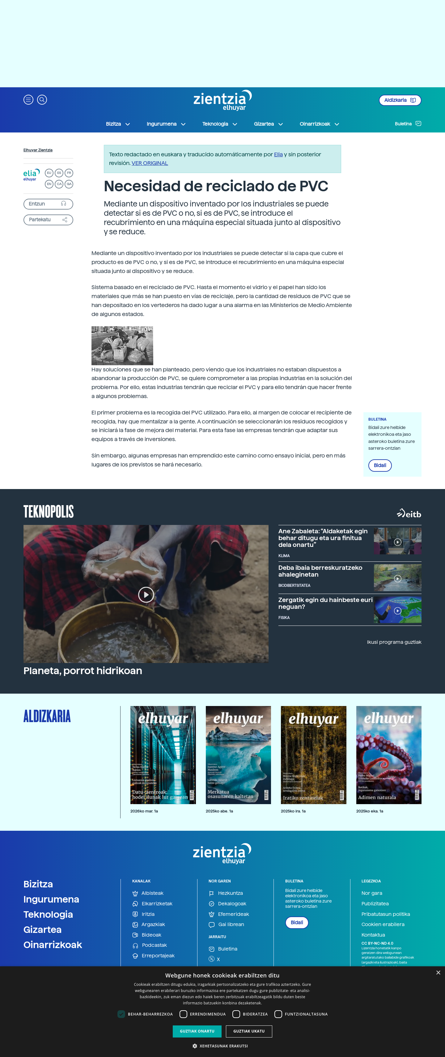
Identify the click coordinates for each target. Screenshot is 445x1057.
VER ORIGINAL (150, 163)
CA (59, 184)
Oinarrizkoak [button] (320, 124)
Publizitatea (375, 904)
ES (59, 173)
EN (49, 184)
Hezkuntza (226, 893)
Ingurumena (51, 899)
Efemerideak (229, 914)
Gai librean (226, 924)
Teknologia (48, 914)
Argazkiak (148, 924)
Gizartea (42, 929)
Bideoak (146, 935)
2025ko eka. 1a (369, 811)
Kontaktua (373, 935)
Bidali (380, 465)
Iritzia (143, 914)
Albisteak (147, 893)
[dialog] (222, 1011)
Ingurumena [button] (166, 124)
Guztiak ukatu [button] (249, 1031)
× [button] (438, 973)
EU (49, 173)
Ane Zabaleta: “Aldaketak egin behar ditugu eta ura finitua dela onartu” (323, 537)
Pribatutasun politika (386, 914)
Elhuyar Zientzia (38, 150)
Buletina (408, 123)
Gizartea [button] (269, 124)
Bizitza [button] (118, 124)
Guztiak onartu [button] (197, 1031)
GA (69, 184)
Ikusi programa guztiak (394, 642)
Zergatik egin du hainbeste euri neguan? (325, 603)
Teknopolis (48, 511)
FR (69, 173)
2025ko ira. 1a (293, 811)
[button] (28, 99)
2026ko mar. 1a (144, 811)
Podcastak (149, 945)
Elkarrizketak (152, 904)
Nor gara (372, 893)
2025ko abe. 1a (219, 811)
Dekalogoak (227, 904)
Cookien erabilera (383, 924)
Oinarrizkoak (52, 944)
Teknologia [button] (220, 124)
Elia (278, 154)
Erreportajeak (153, 956)
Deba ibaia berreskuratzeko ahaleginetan (320, 571)
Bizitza (38, 884)
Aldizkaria (400, 100)
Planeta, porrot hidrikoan (82, 671)
